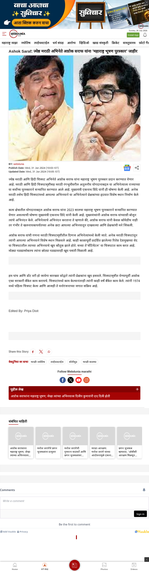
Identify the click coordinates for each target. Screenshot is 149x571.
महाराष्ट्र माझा (10, 43)
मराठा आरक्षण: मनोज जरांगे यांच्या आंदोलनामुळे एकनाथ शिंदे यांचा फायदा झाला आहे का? (102, 451)
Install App (133, 35)
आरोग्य (71, 43)
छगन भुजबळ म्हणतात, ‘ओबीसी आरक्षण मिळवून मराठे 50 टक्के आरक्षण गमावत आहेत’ (128, 451)
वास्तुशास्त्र (129, 43)
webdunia (18, 164)
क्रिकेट (115, 43)
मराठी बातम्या (89, 362)
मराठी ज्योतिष (38, 362)
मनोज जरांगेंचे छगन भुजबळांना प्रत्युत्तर (47, 449)
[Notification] (144, 34)
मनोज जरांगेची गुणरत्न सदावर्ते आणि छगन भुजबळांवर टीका (75, 451)
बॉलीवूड (73, 362)
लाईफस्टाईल (41, 43)
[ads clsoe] (146, 559)
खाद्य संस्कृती (100, 43)
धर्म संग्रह (58, 43)
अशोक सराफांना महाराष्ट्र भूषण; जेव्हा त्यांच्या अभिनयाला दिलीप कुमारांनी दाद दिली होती (60, 396)
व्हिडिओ (84, 43)
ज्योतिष (26, 43)
